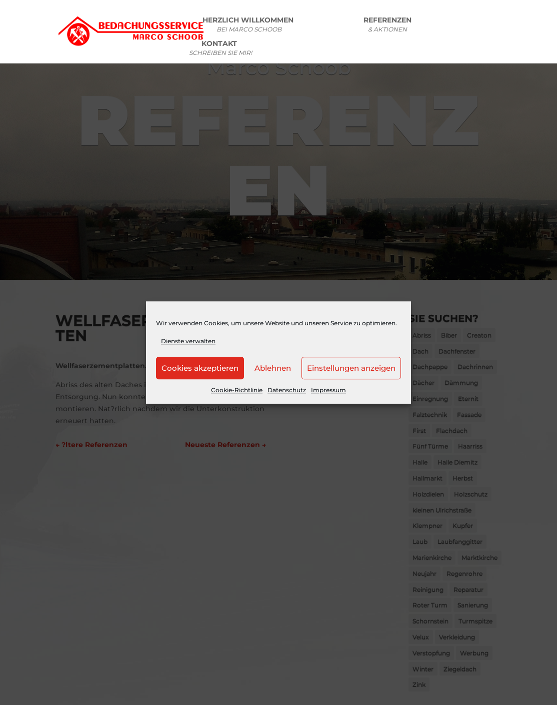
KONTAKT (220, 49)
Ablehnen (272, 368)
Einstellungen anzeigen (351, 368)
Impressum (328, 390)
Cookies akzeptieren (200, 368)
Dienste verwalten (188, 341)
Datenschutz (287, 390)
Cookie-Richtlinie (236, 390)
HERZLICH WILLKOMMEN (249, 25)
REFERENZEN (387, 25)
